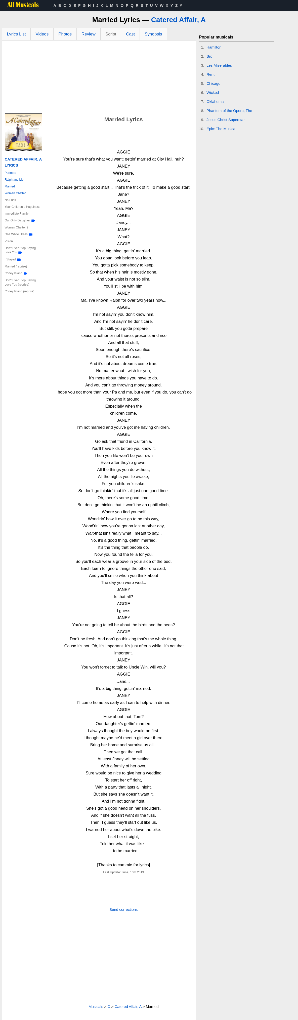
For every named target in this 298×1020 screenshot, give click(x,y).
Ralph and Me (14, 179)
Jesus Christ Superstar (225, 119)
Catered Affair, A (178, 20)
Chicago (213, 83)
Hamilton (213, 47)
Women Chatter (15, 193)
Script (110, 34)
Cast (130, 34)
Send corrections (123, 909)
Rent (210, 74)
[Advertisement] (99, 78)
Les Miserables (219, 65)
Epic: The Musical (221, 129)
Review (88, 34)
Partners (10, 173)
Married (10, 186)
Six (209, 56)
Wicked (212, 92)
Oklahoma (215, 101)
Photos (65, 34)
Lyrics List (16, 34)
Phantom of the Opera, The (229, 110)
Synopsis (153, 34)
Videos (42, 34)
